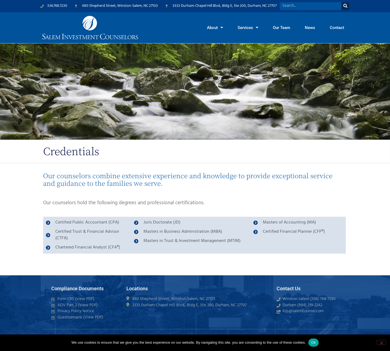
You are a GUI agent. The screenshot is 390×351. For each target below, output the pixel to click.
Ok (313, 342)
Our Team (281, 27)
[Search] (345, 6)
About (215, 27)
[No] (381, 342)
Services (248, 27)
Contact (337, 27)
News (310, 27)
